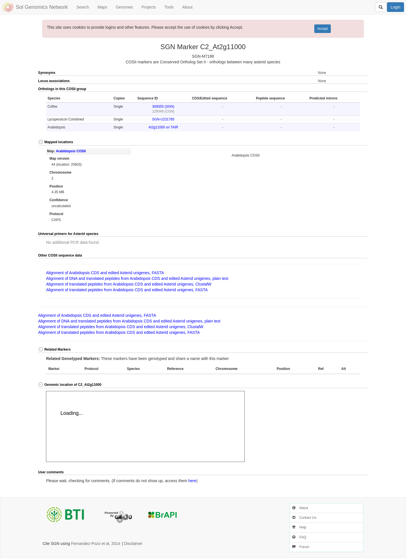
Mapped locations (55, 142)
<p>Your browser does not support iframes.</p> (145, 426)
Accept (322, 29)
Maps (102, 7)
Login (395, 7)
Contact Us (304, 518)
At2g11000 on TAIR (163, 127)
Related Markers (54, 349)
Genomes (124, 7)
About (187, 7)
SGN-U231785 (163, 119)
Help (299, 527)
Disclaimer (133, 543)
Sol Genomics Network (42, 7)
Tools (169, 7)
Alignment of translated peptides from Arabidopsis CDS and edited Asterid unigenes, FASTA (127, 290)
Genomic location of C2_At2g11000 (69, 385)
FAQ (299, 537)
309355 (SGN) (163, 107)
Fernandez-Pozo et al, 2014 (95, 543)
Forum (300, 547)
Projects (148, 7)
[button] (351, 89)
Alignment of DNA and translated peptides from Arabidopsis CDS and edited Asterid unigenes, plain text (137, 278)
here (192, 480)
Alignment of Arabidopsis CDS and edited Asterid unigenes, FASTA (105, 272)
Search (82, 7)
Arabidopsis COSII (71, 151)
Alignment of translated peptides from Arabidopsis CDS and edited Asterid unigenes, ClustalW (128, 284)
